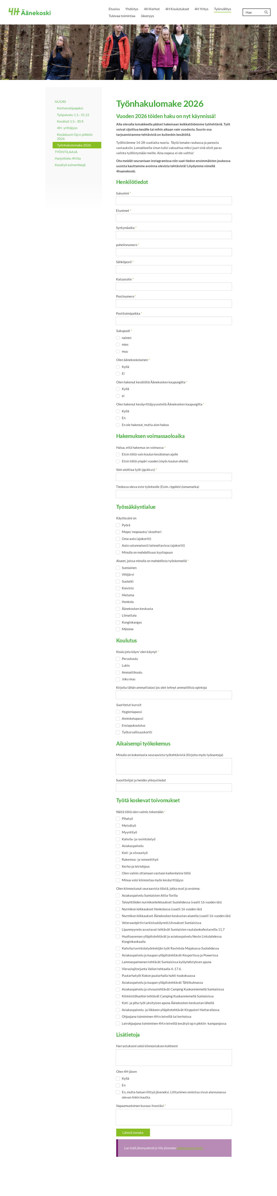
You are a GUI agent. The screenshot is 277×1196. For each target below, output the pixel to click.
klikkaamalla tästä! (190, 1082)
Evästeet (194, 1183)
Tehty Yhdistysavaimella (217, 1183)
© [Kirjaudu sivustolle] (47, 1183)
